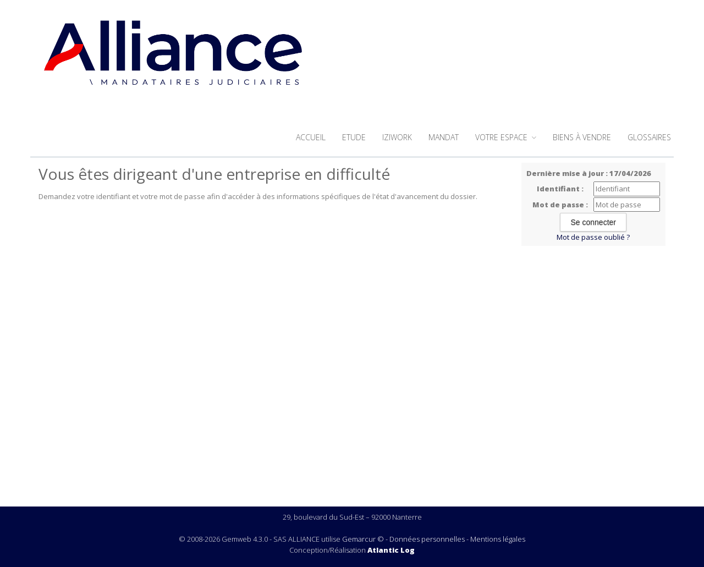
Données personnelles (427, 539)
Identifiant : (560, 189)
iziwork (397, 137)
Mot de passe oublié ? (593, 237)
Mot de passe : (560, 205)
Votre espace (505, 137)
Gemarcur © (363, 539)
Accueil (311, 137)
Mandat (443, 137)
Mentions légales (497, 539)
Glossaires (649, 137)
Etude (354, 137)
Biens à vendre (582, 137)
